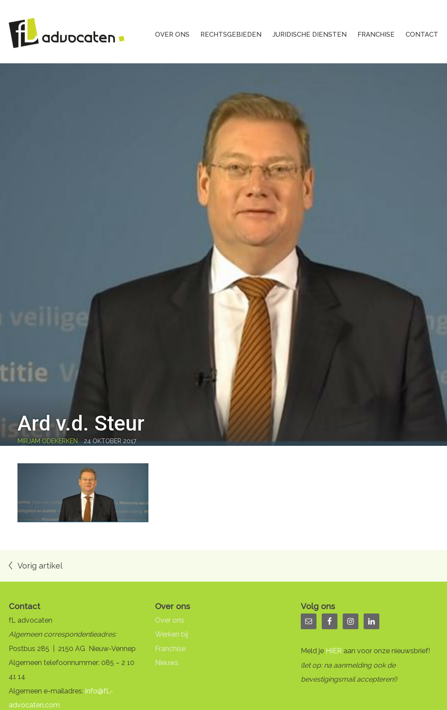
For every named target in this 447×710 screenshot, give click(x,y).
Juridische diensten (309, 34)
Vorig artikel (39, 565)
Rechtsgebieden (230, 34)
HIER (334, 651)
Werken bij (171, 634)
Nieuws (167, 662)
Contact (422, 34)
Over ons (172, 34)
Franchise (376, 34)
